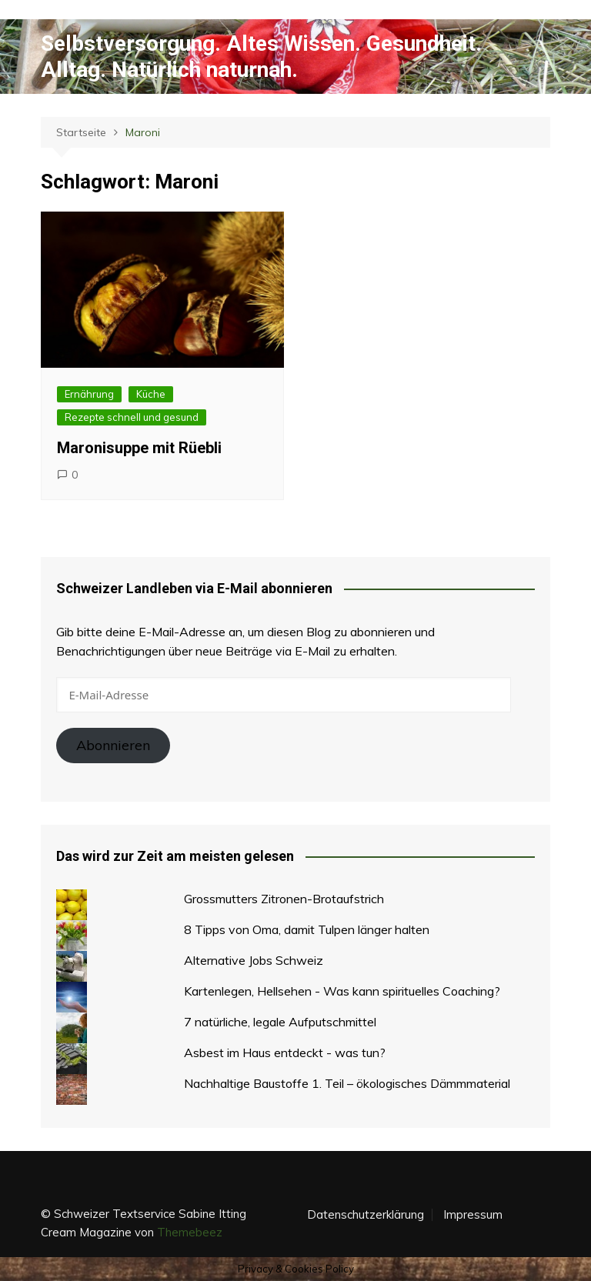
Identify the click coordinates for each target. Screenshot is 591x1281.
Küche (150, 394)
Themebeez (189, 1232)
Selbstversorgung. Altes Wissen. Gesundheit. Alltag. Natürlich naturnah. (261, 56)
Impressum (473, 1215)
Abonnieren (113, 745)
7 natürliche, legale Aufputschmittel (280, 1021)
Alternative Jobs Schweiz (253, 960)
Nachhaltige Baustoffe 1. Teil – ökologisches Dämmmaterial (347, 1083)
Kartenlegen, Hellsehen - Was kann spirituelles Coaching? (342, 991)
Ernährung (89, 394)
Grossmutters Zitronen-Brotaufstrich (284, 898)
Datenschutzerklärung (365, 1215)
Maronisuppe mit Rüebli (139, 448)
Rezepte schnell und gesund (132, 417)
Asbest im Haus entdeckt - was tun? (285, 1052)
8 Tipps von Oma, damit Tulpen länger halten (306, 929)
